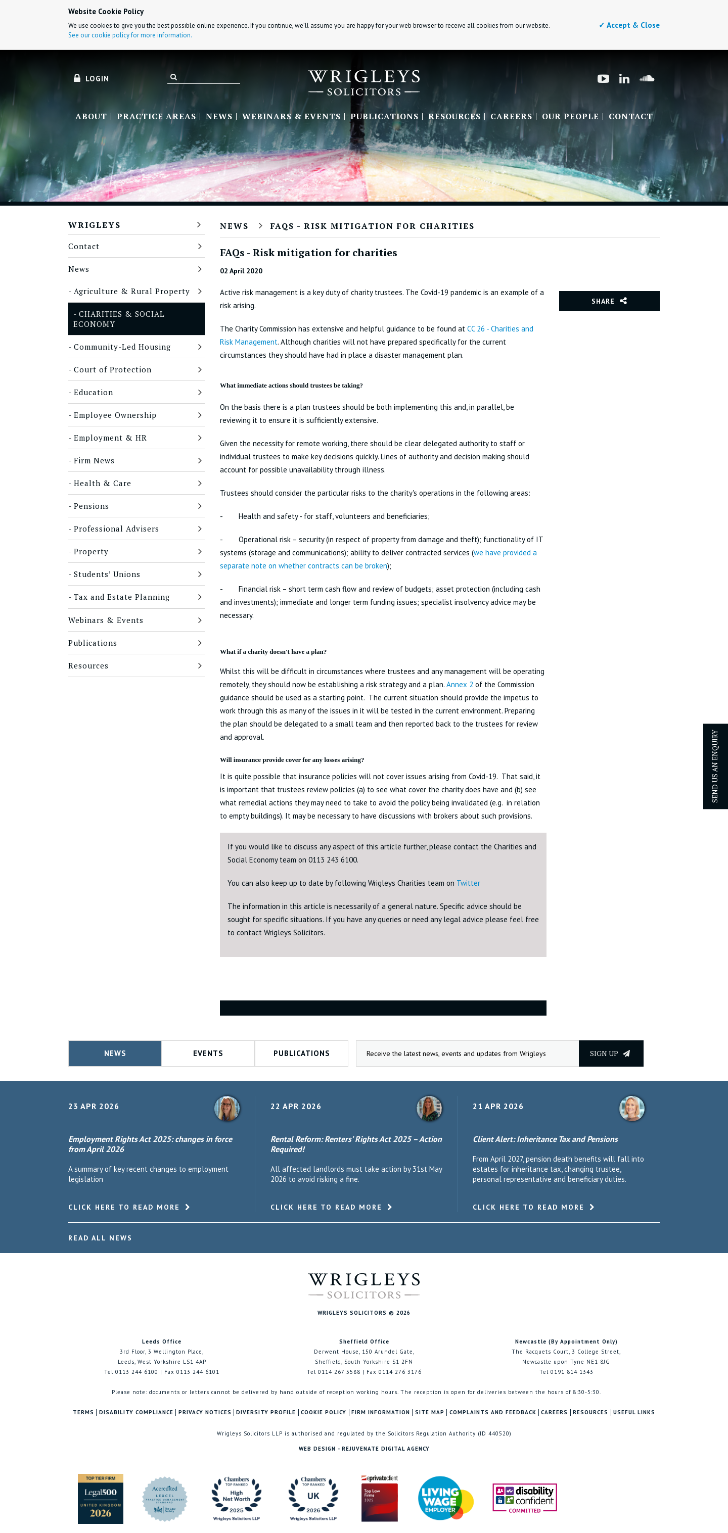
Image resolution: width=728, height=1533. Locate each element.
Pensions (91, 506)
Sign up (610, 1053)
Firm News (94, 460)
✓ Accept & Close (629, 25)
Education (93, 392)
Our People (570, 116)
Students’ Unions (107, 574)
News (219, 116)
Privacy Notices (205, 1412)
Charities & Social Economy (119, 319)
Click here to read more (124, 1207)
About (91, 116)
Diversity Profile (266, 1412)
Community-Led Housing (122, 347)
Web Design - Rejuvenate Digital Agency (364, 1448)
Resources (454, 116)
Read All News (100, 1237)
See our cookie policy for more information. (130, 35)
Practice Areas (156, 116)
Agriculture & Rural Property (132, 291)
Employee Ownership (115, 415)
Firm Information (380, 1412)
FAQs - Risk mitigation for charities (372, 225)
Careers (511, 116)
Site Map (429, 1412)
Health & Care (102, 483)
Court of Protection (113, 369)
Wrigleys (94, 224)
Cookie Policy (323, 1412)
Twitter (468, 883)
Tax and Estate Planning (122, 597)
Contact (631, 116)
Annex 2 (459, 684)
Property (91, 551)
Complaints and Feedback (492, 1412)
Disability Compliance (136, 1412)
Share (603, 301)
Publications (384, 116)
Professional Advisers (116, 528)
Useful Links (634, 1412)
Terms (83, 1412)
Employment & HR (110, 438)
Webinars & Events (291, 116)
